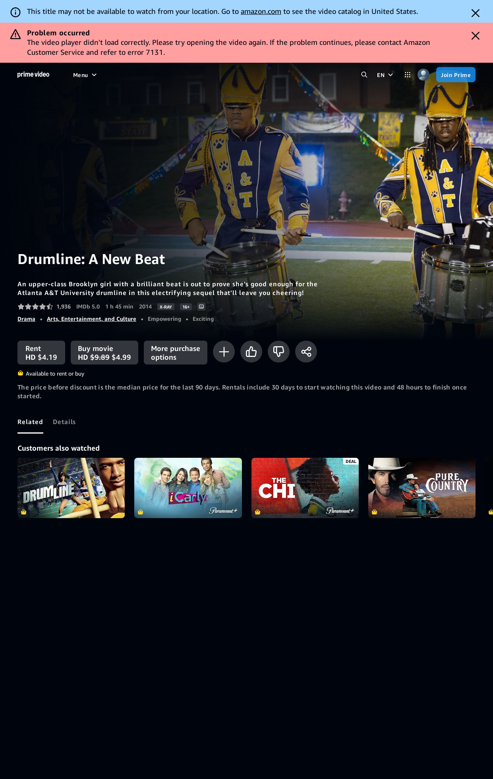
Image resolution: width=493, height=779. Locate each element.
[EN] (386, 74)
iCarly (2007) (188, 488)
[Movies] (108, 74)
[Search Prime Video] (364, 74)
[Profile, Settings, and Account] (423, 74)
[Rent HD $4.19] (41, 352)
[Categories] (408, 74)
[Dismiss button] (475, 13)
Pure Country (422, 488)
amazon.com (261, 11)
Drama (26, 318)
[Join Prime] (456, 74)
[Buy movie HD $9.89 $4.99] (104, 352)
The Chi (305, 488)
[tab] (30, 422)
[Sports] (181, 74)
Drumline (71, 488)
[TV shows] (145, 74)
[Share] (306, 352)
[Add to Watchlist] (224, 352)
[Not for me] (279, 352)
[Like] (251, 352)
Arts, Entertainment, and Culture (91, 318)
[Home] (33, 74)
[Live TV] (215, 74)
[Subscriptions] (274, 74)
